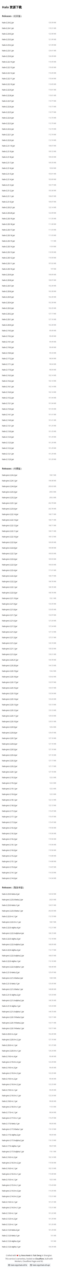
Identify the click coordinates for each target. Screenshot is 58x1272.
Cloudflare (39, 1258)
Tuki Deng (37, 1255)
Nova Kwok (26, 1255)
